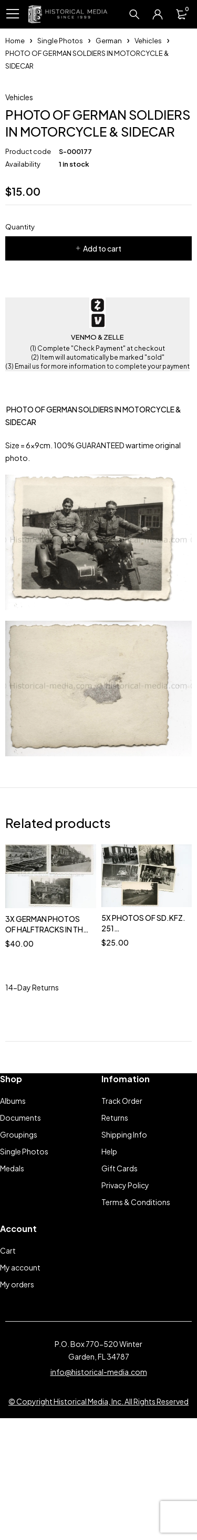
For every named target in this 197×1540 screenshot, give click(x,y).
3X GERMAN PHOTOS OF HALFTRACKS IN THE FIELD (46, 1038)
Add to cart (102, 357)
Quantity (20, 336)
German (109, 40)
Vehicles (148, 40)
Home (15, 40)
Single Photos (60, 40)
